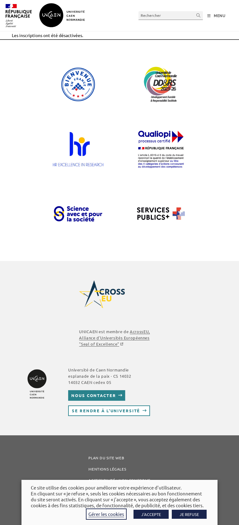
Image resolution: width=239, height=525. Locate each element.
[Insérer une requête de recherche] (170, 15)
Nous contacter (93, 395)
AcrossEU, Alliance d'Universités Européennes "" (114, 338)
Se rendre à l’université (106, 410)
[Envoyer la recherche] (198, 15)
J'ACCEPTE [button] (151, 514)
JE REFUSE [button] (189, 514)
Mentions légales (107, 468)
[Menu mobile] (216, 16)
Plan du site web (106, 457)
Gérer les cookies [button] (106, 514)
